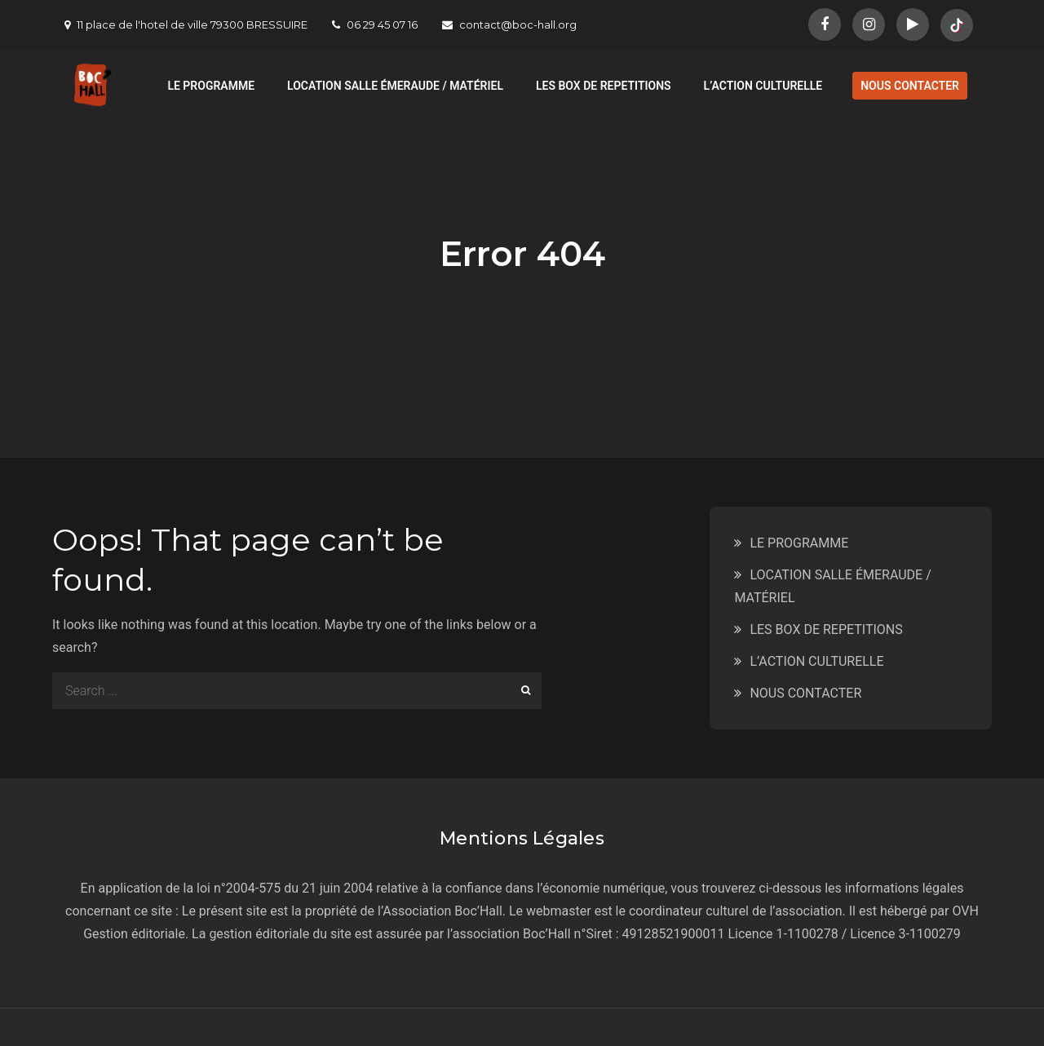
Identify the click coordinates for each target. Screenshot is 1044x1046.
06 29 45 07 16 (375, 24)
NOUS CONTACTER (909, 85)
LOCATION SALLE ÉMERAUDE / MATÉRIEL (395, 85)
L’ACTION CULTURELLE (763, 85)
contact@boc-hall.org (509, 24)
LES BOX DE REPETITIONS (603, 85)
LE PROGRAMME (210, 85)
